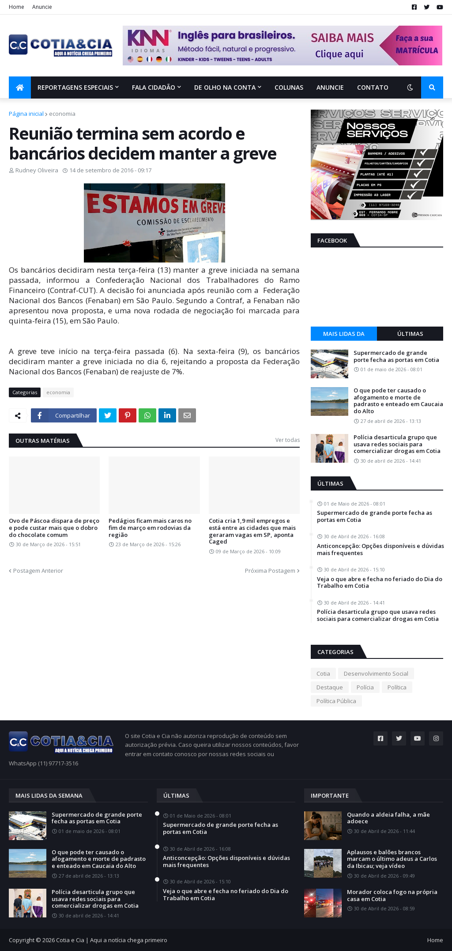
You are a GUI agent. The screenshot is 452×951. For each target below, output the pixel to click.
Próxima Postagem (270, 570)
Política (397, 687)
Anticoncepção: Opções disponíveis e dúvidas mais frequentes (380, 549)
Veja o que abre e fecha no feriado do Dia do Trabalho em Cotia (379, 583)
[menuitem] (20, 87)
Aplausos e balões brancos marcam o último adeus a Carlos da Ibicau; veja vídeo (392, 859)
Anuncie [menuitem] (330, 87)
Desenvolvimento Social (376, 673)
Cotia (323, 673)
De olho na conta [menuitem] (225, 87)
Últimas (410, 334)
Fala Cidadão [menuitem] (153, 87)
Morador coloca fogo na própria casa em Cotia (392, 895)
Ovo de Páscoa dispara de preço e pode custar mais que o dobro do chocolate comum (54, 527)
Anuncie (42, 7)
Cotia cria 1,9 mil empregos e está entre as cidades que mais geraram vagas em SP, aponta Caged (252, 531)
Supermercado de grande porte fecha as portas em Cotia (396, 356)
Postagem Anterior (38, 570)
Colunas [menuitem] (289, 87)
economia (62, 114)
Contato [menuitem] (372, 87)
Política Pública (336, 701)
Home (16, 7)
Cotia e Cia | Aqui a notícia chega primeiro (111, 940)
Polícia (365, 687)
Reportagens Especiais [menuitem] (75, 87)
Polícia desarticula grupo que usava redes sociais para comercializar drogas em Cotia (397, 444)
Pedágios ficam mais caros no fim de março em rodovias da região (150, 527)
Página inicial (26, 114)
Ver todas (287, 440)
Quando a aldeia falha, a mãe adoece (388, 818)
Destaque (329, 687)
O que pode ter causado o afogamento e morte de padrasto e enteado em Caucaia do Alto (398, 401)
